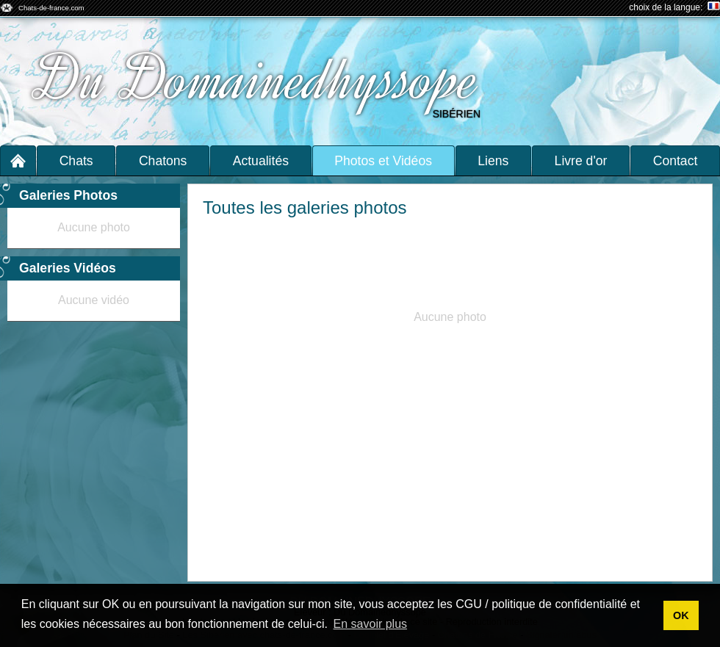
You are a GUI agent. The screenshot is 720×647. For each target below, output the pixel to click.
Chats (76, 160)
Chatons (163, 160)
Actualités (261, 160)
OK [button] (681, 615)
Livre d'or (581, 160)
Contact (675, 160)
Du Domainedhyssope (258, 79)
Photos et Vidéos (383, 160)
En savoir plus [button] (371, 624)
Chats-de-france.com (51, 8)
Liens (493, 160)
